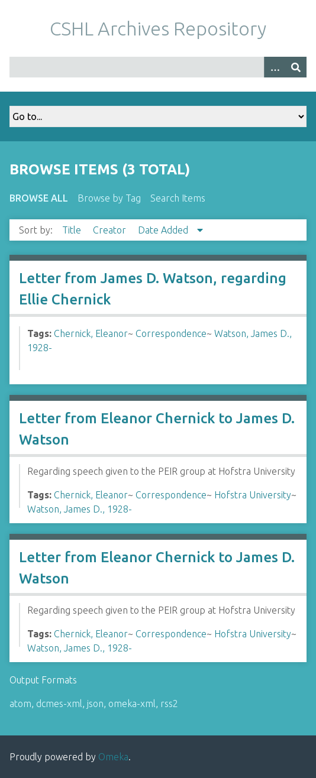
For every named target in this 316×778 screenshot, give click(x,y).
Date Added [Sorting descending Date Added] (164, 230)
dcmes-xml (59, 703)
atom (20, 703)
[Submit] (296, 67)
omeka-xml (132, 703)
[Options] (274, 67)
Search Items (177, 198)
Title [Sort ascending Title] (72, 230)
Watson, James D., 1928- (79, 509)
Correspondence (171, 333)
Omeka (113, 756)
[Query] (158, 67)
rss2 (169, 703)
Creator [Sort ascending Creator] (110, 230)
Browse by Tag (109, 198)
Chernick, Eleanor (91, 333)
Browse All (38, 198)
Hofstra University (252, 495)
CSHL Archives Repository (158, 28)
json (95, 703)
